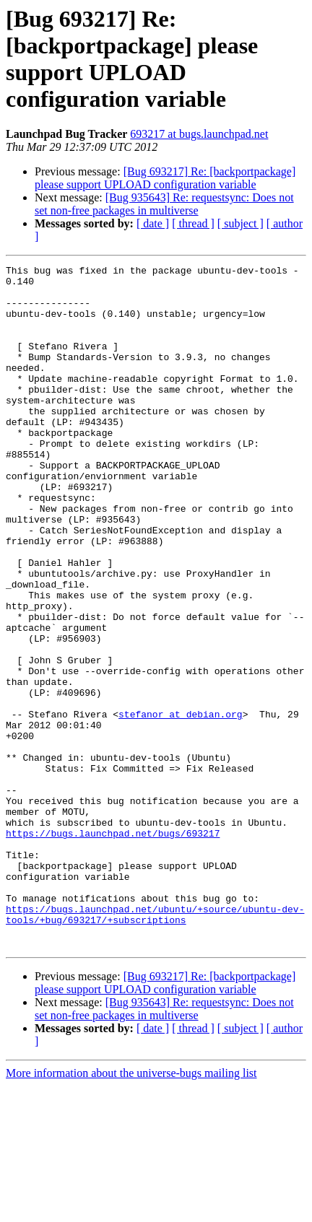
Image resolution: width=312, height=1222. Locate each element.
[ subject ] (240, 223)
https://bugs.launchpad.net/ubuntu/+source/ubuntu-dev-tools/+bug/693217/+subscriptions (155, 1045)
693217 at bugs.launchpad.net (199, 134)
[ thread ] (193, 223)
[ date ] (152, 223)
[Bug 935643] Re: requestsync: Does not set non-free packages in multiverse (164, 204)
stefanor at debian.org (180, 804)
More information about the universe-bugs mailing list (131, 1209)
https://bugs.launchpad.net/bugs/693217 (113, 947)
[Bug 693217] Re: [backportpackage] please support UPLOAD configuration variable (165, 178)
